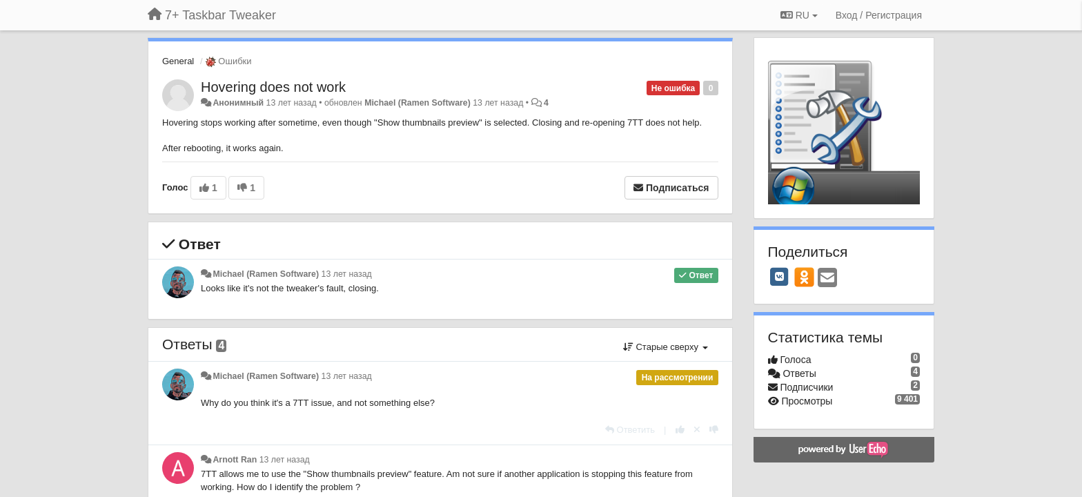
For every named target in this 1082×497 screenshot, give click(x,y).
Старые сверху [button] (665, 347)
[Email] (827, 278)
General (178, 61)
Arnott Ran (235, 460)
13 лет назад (347, 274)
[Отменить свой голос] (697, 430)
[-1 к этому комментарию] (713, 430)
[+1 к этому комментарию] (680, 430)
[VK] (780, 276)
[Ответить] (630, 430)
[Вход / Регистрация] (878, 15)
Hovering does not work (273, 87)
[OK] (804, 276)
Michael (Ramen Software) (417, 103)
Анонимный (238, 103)
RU (799, 15)
